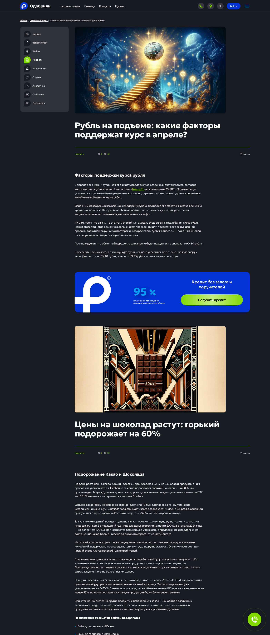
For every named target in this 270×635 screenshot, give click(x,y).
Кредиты (105, 6)
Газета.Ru (138, 189)
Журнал (120, 6)
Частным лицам (70, 6)
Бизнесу (89, 6)
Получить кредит (212, 299)
